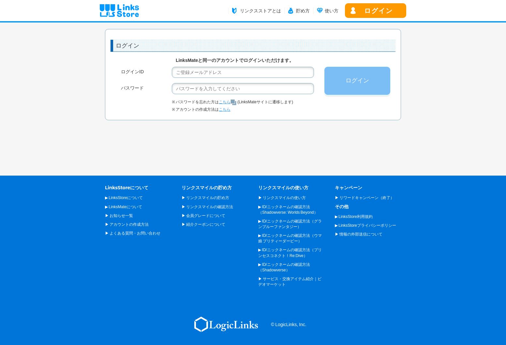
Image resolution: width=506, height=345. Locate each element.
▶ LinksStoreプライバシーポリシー (365, 225)
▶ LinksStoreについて (124, 197)
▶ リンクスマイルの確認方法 (207, 207)
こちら (227, 102)
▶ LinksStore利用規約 (354, 216)
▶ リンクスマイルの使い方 (282, 197)
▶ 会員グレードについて (203, 215)
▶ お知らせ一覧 (119, 215)
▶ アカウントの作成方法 (127, 224)
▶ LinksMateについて (123, 207)
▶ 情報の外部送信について (358, 234)
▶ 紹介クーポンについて (203, 224)
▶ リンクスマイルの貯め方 (205, 197)
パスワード (132, 88)
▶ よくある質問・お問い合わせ (132, 233)
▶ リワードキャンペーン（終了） (364, 197)
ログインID (132, 71)
